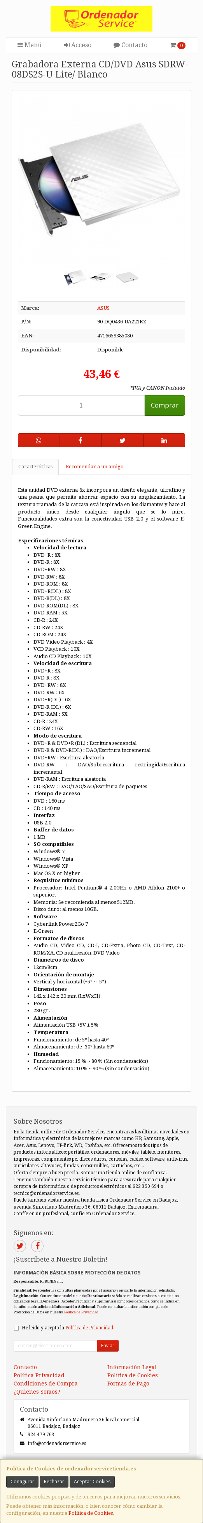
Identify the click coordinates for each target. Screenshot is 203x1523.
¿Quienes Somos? (37, 1392)
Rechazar (54, 1481)
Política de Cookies (90, 1513)
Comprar (164, 405)
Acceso (77, 45)
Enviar (107, 1345)
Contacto (130, 45)
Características (35, 466)
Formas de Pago (128, 1383)
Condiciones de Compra (46, 1383)
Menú (30, 45)
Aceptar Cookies (92, 1481)
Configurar (22, 1481)
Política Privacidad (39, 1375)
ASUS (103, 308)
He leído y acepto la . (68, 1328)
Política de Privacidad (81, 1312)
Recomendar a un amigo (95, 466)
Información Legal (132, 1367)
